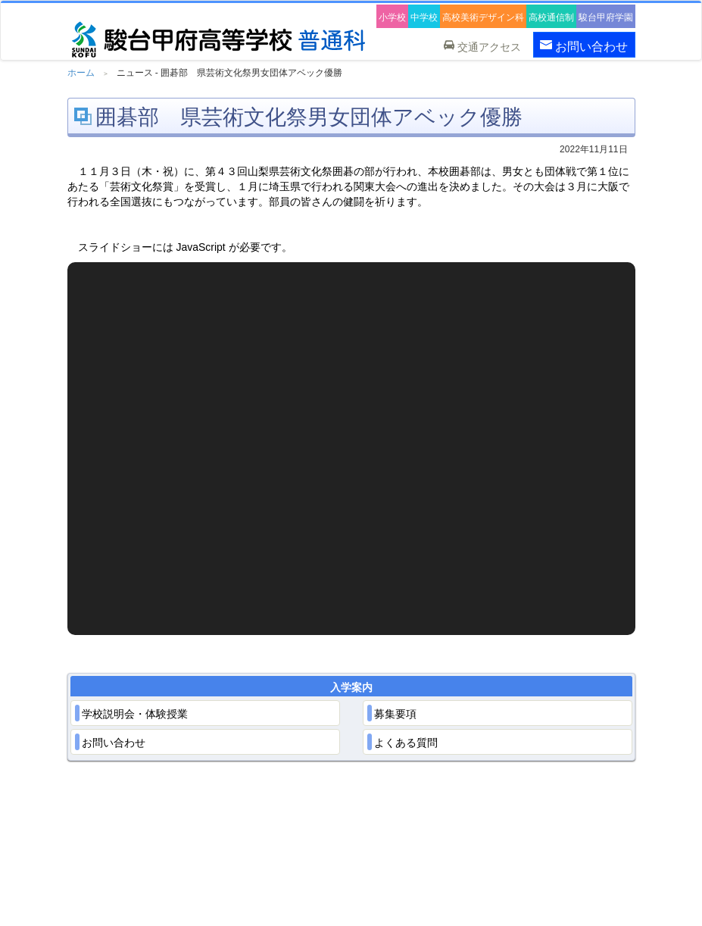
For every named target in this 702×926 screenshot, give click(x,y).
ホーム (81, 72)
